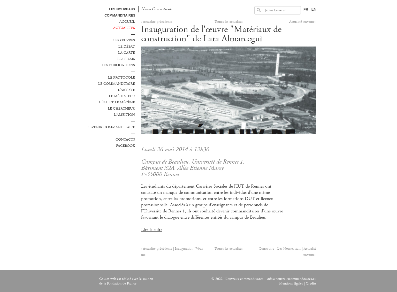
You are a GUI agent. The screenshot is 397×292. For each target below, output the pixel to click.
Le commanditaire (116, 83)
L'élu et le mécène (117, 102)
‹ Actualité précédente (156, 21)
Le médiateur (122, 96)
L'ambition (124, 114)
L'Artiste (126, 90)
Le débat (126, 46)
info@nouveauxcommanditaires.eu (291, 278)
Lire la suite (151, 230)
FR (305, 9)
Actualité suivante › (302, 21)
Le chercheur (121, 108)
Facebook (125, 145)
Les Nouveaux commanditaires (119, 12)
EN (313, 9)
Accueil (127, 21)
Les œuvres (124, 40)
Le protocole (121, 77)
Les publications (118, 65)
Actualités (124, 28)
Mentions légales (291, 283)
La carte (126, 52)
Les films (126, 59)
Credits (311, 283)
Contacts (125, 139)
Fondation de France (121, 283)
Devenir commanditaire (111, 127)
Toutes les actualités (229, 21)
